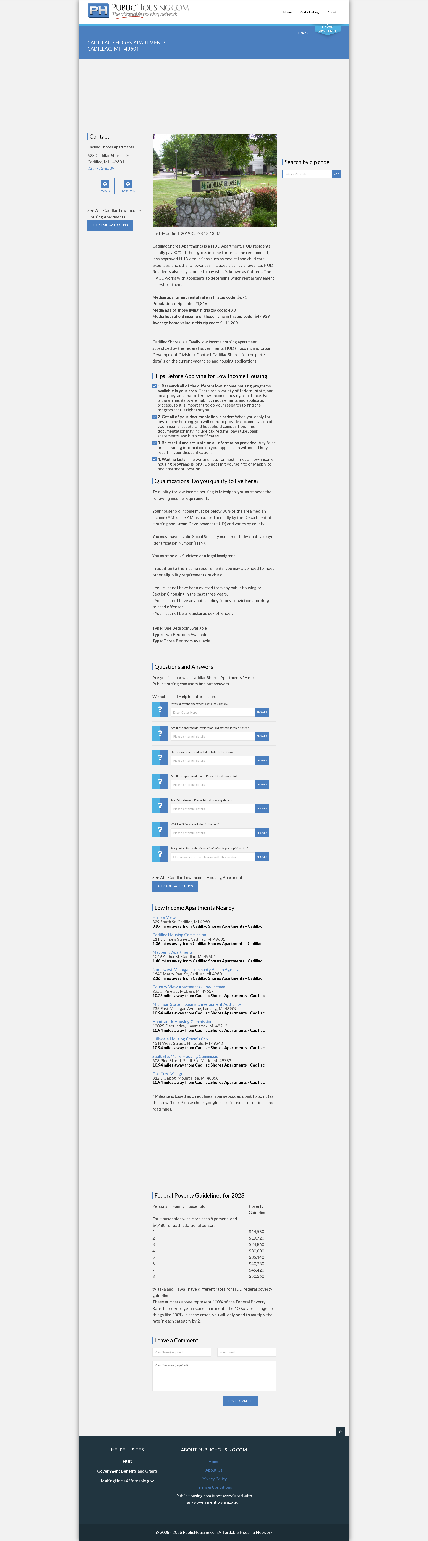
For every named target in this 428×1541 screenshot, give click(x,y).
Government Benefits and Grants (127, 1471)
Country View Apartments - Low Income (188, 986)
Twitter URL (128, 186)
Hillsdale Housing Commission (180, 1038)
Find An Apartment (327, 28)
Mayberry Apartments (172, 952)
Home (287, 10)
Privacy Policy (214, 1478)
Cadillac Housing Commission (179, 934)
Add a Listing (309, 10)
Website (105, 186)
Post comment (240, 1401)
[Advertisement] (214, 96)
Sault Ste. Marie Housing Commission (186, 1056)
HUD (127, 1461)
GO (336, 174)
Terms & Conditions (214, 1487)
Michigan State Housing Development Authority (196, 1004)
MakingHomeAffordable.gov (127, 1480)
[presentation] (185, 1404)
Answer (262, 712)
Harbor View (164, 917)
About (332, 10)
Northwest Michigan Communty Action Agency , (196, 969)
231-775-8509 (100, 168)
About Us (214, 1469)
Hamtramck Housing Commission (182, 1021)
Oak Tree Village (167, 1073)
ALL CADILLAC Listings (110, 225)
